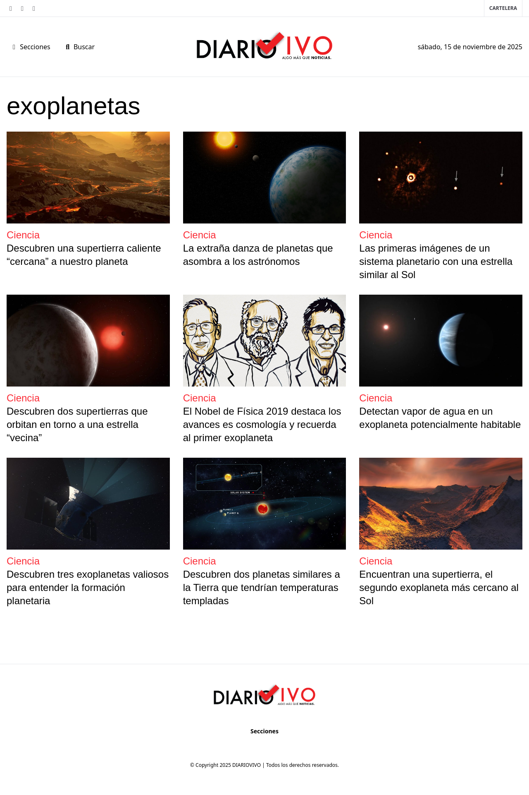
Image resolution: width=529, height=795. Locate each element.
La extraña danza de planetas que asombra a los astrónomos (258, 255)
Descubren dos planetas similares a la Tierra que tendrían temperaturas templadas (261, 587)
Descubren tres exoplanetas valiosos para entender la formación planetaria (88, 587)
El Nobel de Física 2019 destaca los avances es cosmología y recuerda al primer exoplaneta (262, 424)
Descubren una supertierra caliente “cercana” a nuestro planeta (84, 255)
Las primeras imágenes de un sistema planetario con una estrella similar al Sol (435, 261)
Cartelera (503, 8)
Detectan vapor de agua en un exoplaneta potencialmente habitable (440, 418)
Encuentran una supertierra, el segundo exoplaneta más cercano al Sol (439, 587)
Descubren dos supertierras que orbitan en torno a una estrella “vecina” (77, 424)
